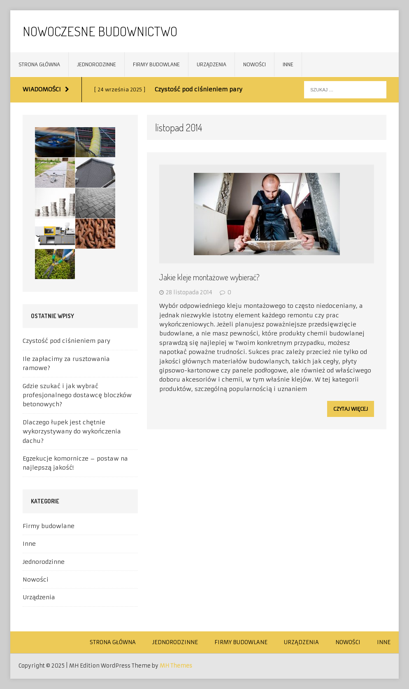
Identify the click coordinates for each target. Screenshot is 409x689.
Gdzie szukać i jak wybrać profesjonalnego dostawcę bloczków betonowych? (77, 395)
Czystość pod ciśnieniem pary (66, 340)
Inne (288, 64)
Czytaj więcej (350, 409)
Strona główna (39, 64)
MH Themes (176, 665)
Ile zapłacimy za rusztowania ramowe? (66, 363)
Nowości (254, 64)
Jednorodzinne (96, 64)
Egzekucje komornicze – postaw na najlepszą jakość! (75, 463)
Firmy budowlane (156, 64)
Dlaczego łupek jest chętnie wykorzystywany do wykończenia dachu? (72, 432)
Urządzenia (211, 64)
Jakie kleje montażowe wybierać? (209, 277)
